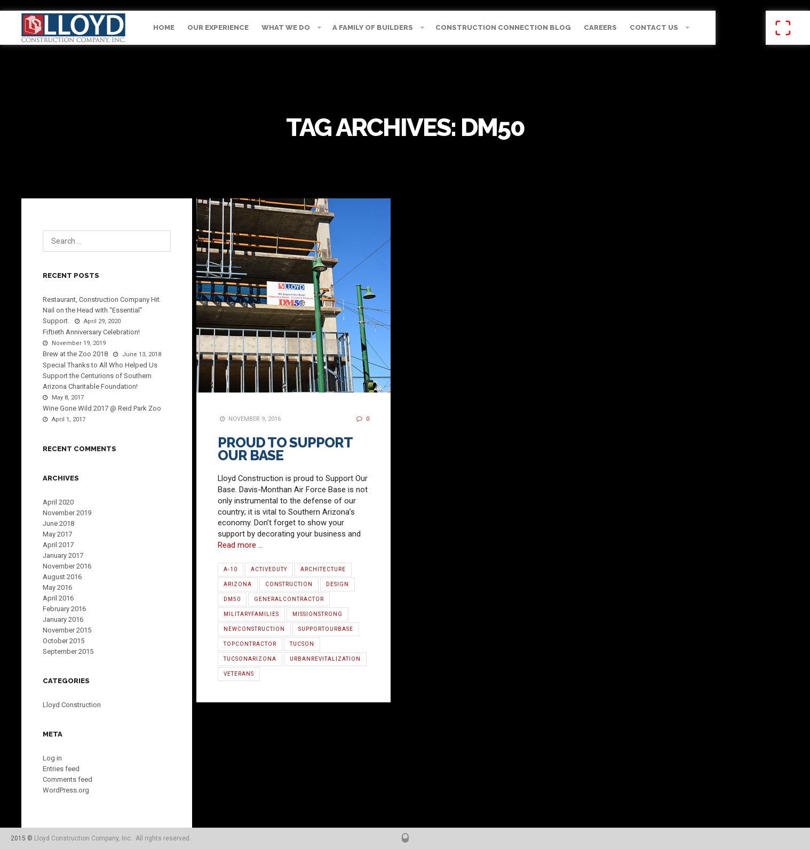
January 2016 (63, 619)
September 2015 (68, 651)
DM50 (232, 599)
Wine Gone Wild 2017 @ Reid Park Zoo (102, 408)
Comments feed (67, 779)
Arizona (238, 584)
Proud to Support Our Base (285, 449)
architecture (323, 569)
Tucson (302, 644)
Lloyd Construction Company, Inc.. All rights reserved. (112, 838)
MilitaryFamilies (251, 614)
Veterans (239, 674)
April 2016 (58, 598)
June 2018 (58, 523)
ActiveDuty (269, 569)
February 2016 (64, 609)
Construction (289, 584)
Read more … (240, 545)
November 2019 (67, 513)
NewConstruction (254, 629)
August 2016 (62, 577)
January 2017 (63, 555)
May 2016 (57, 587)
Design (337, 584)
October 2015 (63, 641)
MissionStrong (317, 614)
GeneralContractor (289, 599)
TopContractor (250, 644)
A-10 (230, 569)
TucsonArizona (250, 659)
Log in (52, 758)
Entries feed (61, 769)
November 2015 (67, 630)
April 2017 (58, 545)
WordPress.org (66, 790)
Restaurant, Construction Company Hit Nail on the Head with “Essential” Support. (101, 310)
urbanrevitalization (325, 659)
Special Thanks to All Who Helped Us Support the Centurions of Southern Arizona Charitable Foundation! (100, 375)
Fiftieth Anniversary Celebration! (91, 332)
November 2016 (67, 566)
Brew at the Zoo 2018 (75, 354)
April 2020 (58, 502)
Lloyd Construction (72, 705)
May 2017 (57, 534)
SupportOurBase (325, 629)
